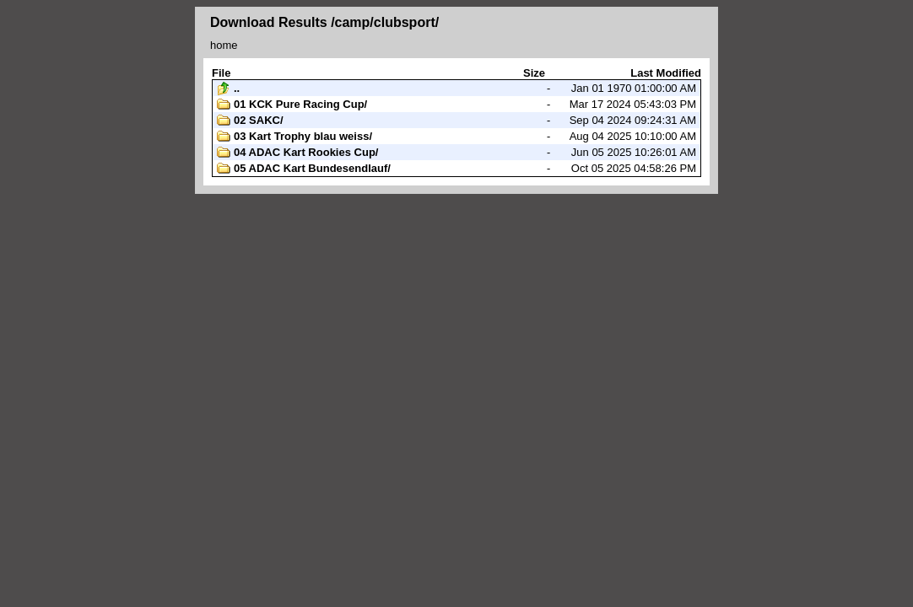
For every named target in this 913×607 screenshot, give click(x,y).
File (221, 73)
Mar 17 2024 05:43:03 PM (456, 104)
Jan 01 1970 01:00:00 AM (456, 88)
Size (534, 73)
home (224, 45)
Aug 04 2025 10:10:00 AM (456, 136)
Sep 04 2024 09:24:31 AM (456, 120)
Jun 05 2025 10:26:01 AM (456, 152)
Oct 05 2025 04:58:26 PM (456, 168)
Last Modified (665, 73)
